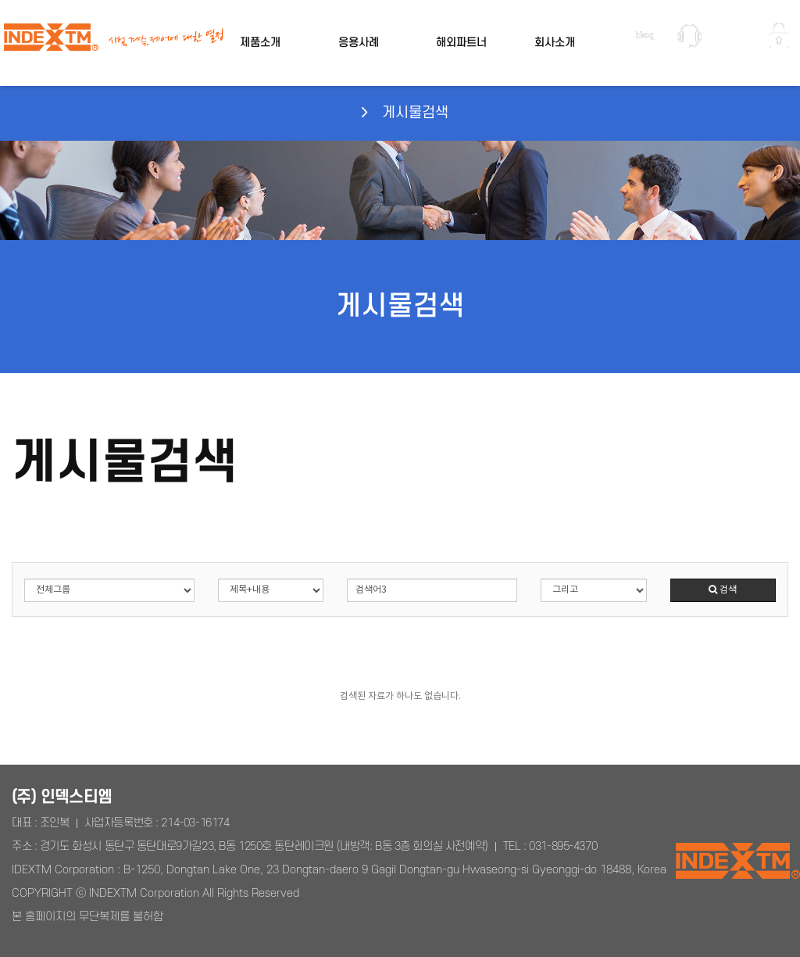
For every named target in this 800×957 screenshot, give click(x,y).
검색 (723, 590)
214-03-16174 (195, 823)
